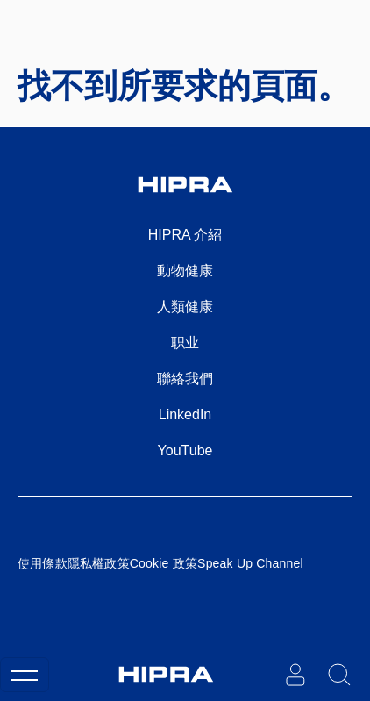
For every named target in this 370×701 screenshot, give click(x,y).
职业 (185, 342)
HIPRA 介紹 (185, 234)
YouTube (185, 450)
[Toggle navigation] (24, 674)
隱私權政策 (99, 563)
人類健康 (185, 306)
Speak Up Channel (250, 563)
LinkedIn (185, 414)
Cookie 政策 (163, 563)
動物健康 (185, 270)
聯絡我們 (185, 378)
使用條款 (43, 563)
